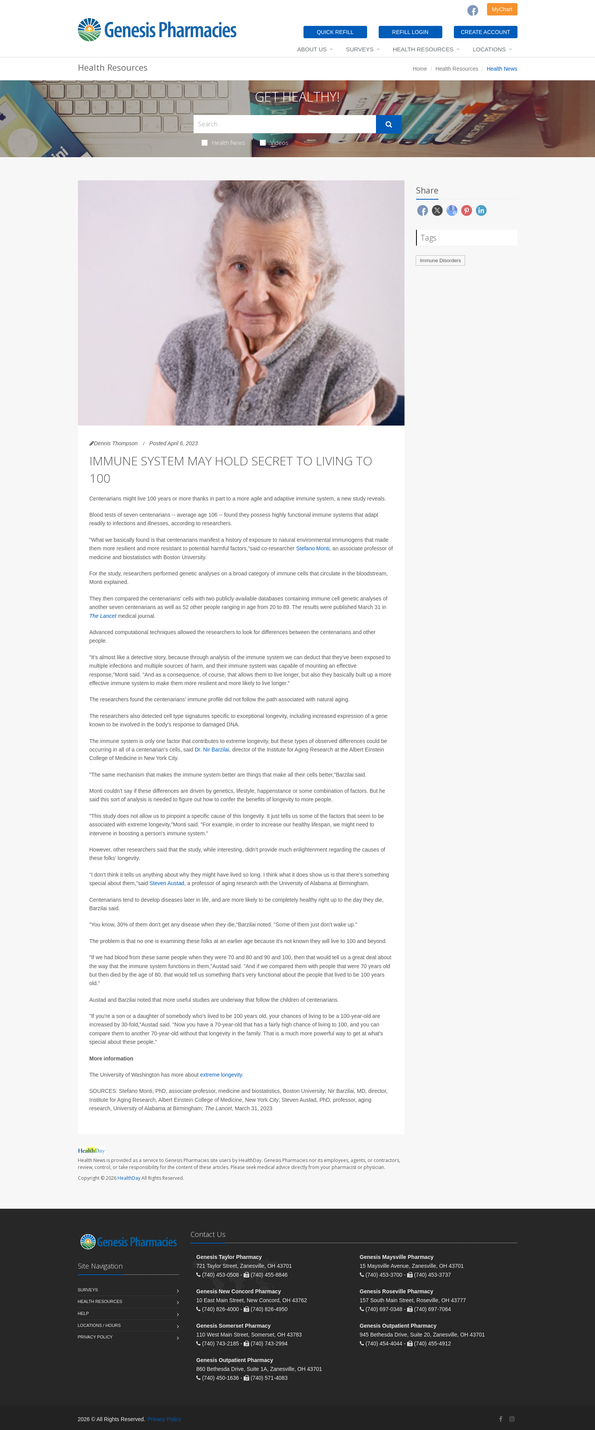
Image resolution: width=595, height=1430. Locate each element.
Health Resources (423, 49)
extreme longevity (221, 1075)
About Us (312, 49)
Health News (223, 142)
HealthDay (129, 1178)
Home (420, 69)
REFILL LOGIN (410, 32)
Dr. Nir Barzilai (212, 749)
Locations (489, 49)
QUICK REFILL (335, 32)
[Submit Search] (389, 124)
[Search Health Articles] (285, 124)
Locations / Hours (99, 1325)
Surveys (359, 49)
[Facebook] (472, 10)
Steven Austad (166, 883)
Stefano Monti (312, 548)
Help (83, 1313)
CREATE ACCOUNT (485, 32)
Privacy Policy (95, 1337)
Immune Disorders (440, 260)
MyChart (502, 9)
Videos (274, 142)
